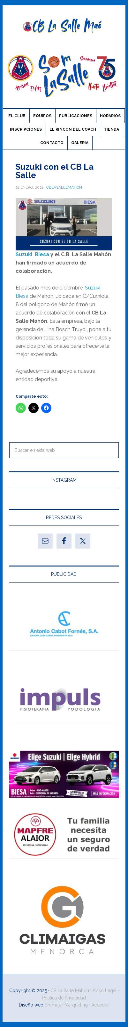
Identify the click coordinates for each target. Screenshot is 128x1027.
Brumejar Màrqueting (66, 1004)
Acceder (100, 1004)
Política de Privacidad (64, 997)
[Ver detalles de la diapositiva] (64, 626)
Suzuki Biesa (32, 254)
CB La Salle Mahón (69, 990)
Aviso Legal (105, 990)
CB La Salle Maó (64, 26)
